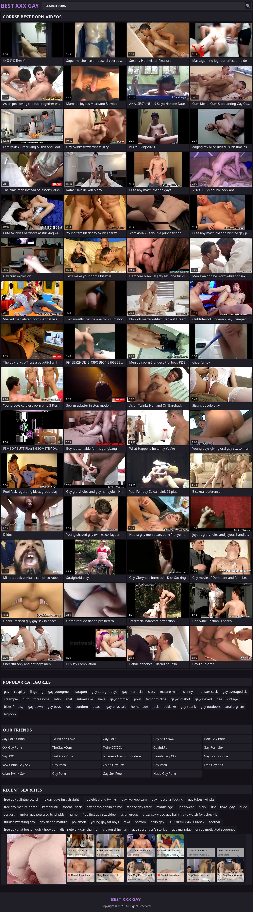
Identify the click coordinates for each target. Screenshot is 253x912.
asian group (129, 814)
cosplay (19, 691)
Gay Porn (59, 765)
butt (26, 699)
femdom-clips (156, 699)
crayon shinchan (115, 829)
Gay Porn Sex (213, 747)
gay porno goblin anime (104, 807)
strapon (81, 691)
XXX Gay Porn (12, 747)
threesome (41, 699)
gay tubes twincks (201, 799)
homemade (139, 706)
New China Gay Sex (16, 765)
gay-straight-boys (105, 691)
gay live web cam (134, 799)
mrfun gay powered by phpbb (42, 814)
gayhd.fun (161, 747)
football (215, 822)
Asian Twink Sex (13, 773)
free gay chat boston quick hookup (29, 829)
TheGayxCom (62, 747)
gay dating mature (53, 822)
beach (97, 706)
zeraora (9, 814)
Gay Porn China (13, 739)
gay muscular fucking (167, 799)
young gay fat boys (105, 822)
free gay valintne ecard (21, 799)
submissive (84, 699)
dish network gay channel (79, 829)
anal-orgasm (234, 706)
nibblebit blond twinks (100, 799)
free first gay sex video (99, 814)
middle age (164, 807)
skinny (188, 691)
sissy (151, 691)
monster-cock (207, 691)
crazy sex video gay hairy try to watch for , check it (180, 814)
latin (57, 699)
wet (68, 706)
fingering (36, 691)
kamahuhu (50, 807)
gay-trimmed (119, 699)
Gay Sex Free (112, 773)
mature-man (169, 691)
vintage (232, 699)
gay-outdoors (211, 706)
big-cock (10, 714)
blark (202, 807)
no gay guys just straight (60, 799)
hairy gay (157, 822)
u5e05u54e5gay (223, 807)
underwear (186, 807)
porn (137, 699)
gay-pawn (35, 706)
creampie (11, 699)
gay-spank (188, 706)
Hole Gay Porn (214, 739)
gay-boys (54, 706)
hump (73, 814)
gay (6, 691)
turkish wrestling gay (19, 822)
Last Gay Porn (62, 756)
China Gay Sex (113, 765)
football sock (72, 807)
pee (219, 699)
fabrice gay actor (139, 807)
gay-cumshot (180, 699)
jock (156, 706)
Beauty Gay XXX (165, 756)
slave (101, 699)
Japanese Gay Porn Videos (122, 756)
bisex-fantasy (14, 706)
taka (127, 822)
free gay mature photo (20, 807)
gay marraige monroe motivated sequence (203, 829)
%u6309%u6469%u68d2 (187, 822)
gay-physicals (116, 706)
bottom (140, 822)
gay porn (109, 739)
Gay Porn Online (216, 756)
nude (243, 807)
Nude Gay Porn (164, 773)
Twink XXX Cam (114, 747)
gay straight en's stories (149, 829)
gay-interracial (132, 691)
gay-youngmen (59, 691)
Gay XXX (8, 756)
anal (68, 699)
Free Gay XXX (213, 765)
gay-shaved (203, 699)
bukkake (169, 706)
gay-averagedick (235, 691)
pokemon (79, 822)
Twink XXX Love (63, 739)
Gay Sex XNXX (163, 739)
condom (82, 706)
